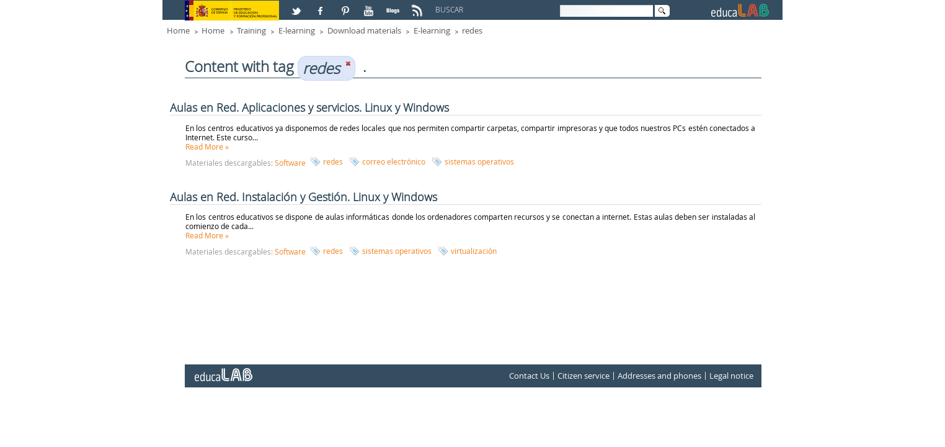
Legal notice (731, 375)
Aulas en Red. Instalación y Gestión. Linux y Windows (303, 196)
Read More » (207, 146)
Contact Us (529, 375)
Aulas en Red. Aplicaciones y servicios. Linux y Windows (309, 107)
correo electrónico (393, 161)
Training (251, 30)
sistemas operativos (479, 161)
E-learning (296, 30)
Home (178, 30)
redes (472, 30)
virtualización (474, 251)
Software (290, 163)
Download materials (364, 30)
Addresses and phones (659, 375)
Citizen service (583, 375)
